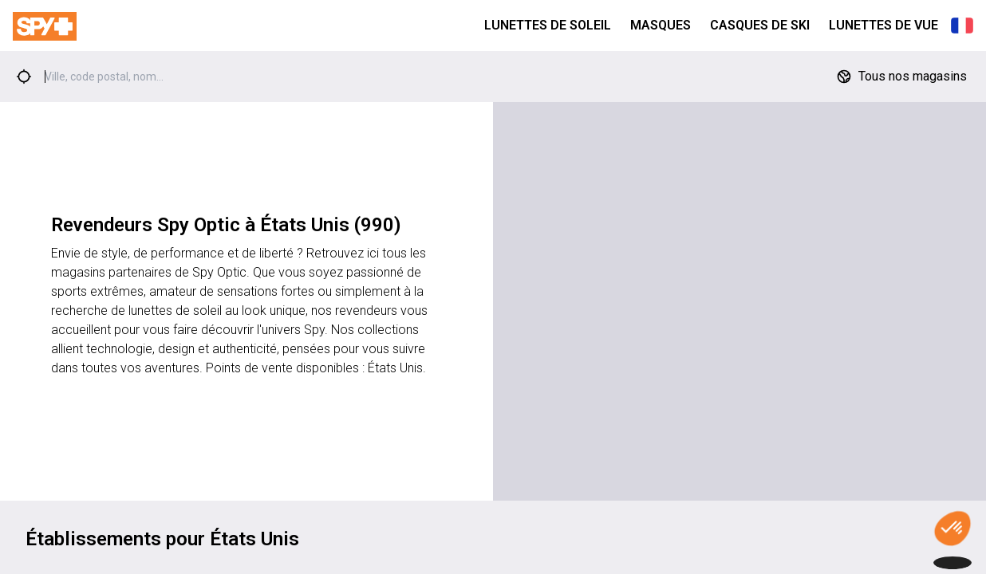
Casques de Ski (760, 25)
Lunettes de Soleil (547, 25)
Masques (660, 25)
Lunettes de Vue (883, 25)
